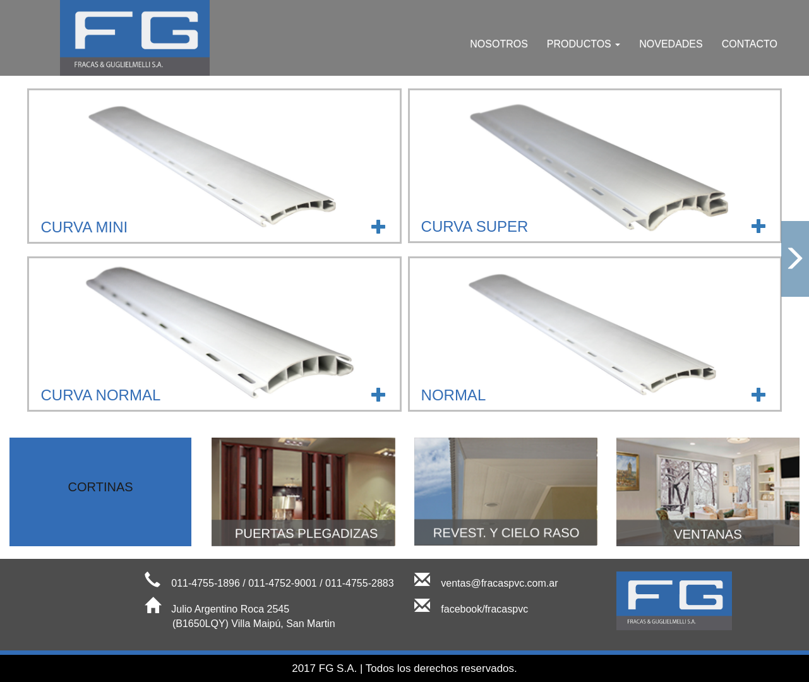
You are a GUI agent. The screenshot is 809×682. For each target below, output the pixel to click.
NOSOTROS (499, 44)
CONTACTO (749, 44)
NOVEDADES (670, 44)
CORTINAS (100, 487)
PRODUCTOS (583, 44)
